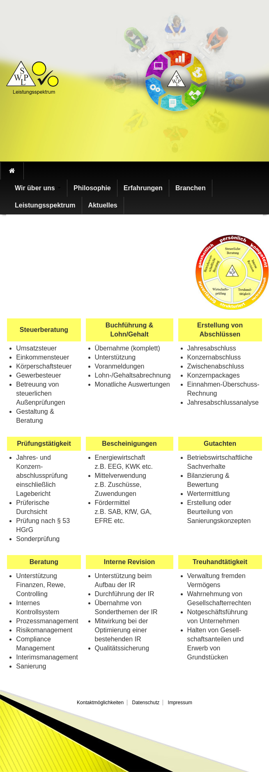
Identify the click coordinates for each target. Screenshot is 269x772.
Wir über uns (38, 187)
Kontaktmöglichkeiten (100, 702)
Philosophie (92, 187)
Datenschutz (146, 702)
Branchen (190, 187)
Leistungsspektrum (45, 205)
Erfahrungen (143, 187)
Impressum (180, 702)
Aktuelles (102, 205)
